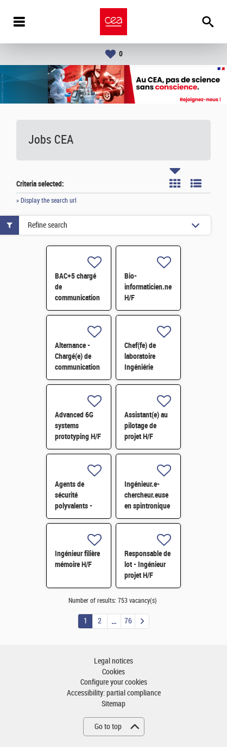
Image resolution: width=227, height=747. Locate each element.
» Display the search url (46, 200)
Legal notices (113, 661)
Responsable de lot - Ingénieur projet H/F (147, 564)
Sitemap (113, 704)
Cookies (113, 672)
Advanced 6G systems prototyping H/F (78, 425)
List (196, 183)
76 (128, 621)
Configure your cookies (113, 682)
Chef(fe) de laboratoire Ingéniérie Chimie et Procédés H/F (143, 367)
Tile (174, 183)
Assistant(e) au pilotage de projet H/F (146, 425)
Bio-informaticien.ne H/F (148, 287)
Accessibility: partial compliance (114, 693)
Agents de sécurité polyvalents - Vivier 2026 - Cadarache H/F (76, 506)
